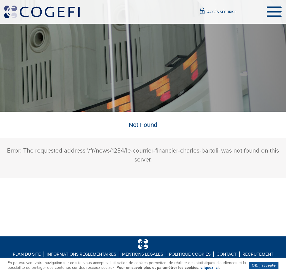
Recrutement (257, 254)
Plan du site (27, 254)
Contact (226, 254)
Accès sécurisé (218, 10)
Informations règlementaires (81, 254)
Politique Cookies (190, 254)
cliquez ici (210, 267)
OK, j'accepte (264, 265)
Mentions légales (142, 254)
